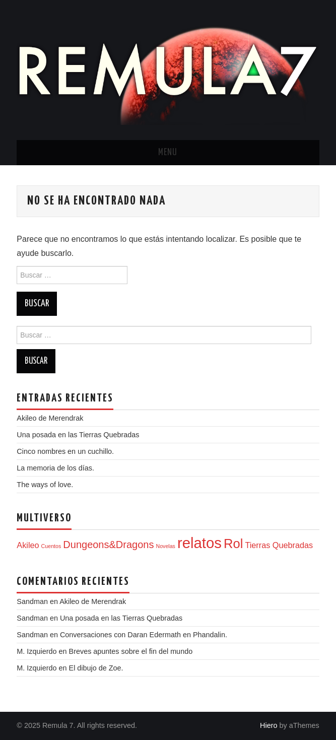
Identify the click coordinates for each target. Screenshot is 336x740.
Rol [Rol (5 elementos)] (233, 543)
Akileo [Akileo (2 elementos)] (28, 545)
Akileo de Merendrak (50, 418)
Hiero (268, 725)
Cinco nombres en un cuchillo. (65, 451)
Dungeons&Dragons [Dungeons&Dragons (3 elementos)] (108, 544)
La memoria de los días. (55, 468)
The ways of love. (45, 485)
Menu (167, 152)
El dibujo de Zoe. (96, 668)
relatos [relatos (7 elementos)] (199, 542)
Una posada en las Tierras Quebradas (78, 435)
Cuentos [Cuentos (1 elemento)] (51, 546)
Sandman (32, 635)
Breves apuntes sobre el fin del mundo (131, 651)
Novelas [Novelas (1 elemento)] (165, 546)
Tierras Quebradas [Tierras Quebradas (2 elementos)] (279, 545)
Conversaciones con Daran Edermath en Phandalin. (143, 635)
